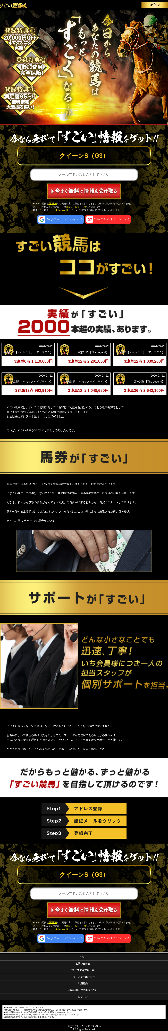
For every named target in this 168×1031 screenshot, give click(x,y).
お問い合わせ (83, 963)
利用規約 (52, 203)
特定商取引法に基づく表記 (83, 990)
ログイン (154, 4)
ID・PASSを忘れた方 (82, 970)
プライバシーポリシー (83, 977)
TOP (82, 957)
